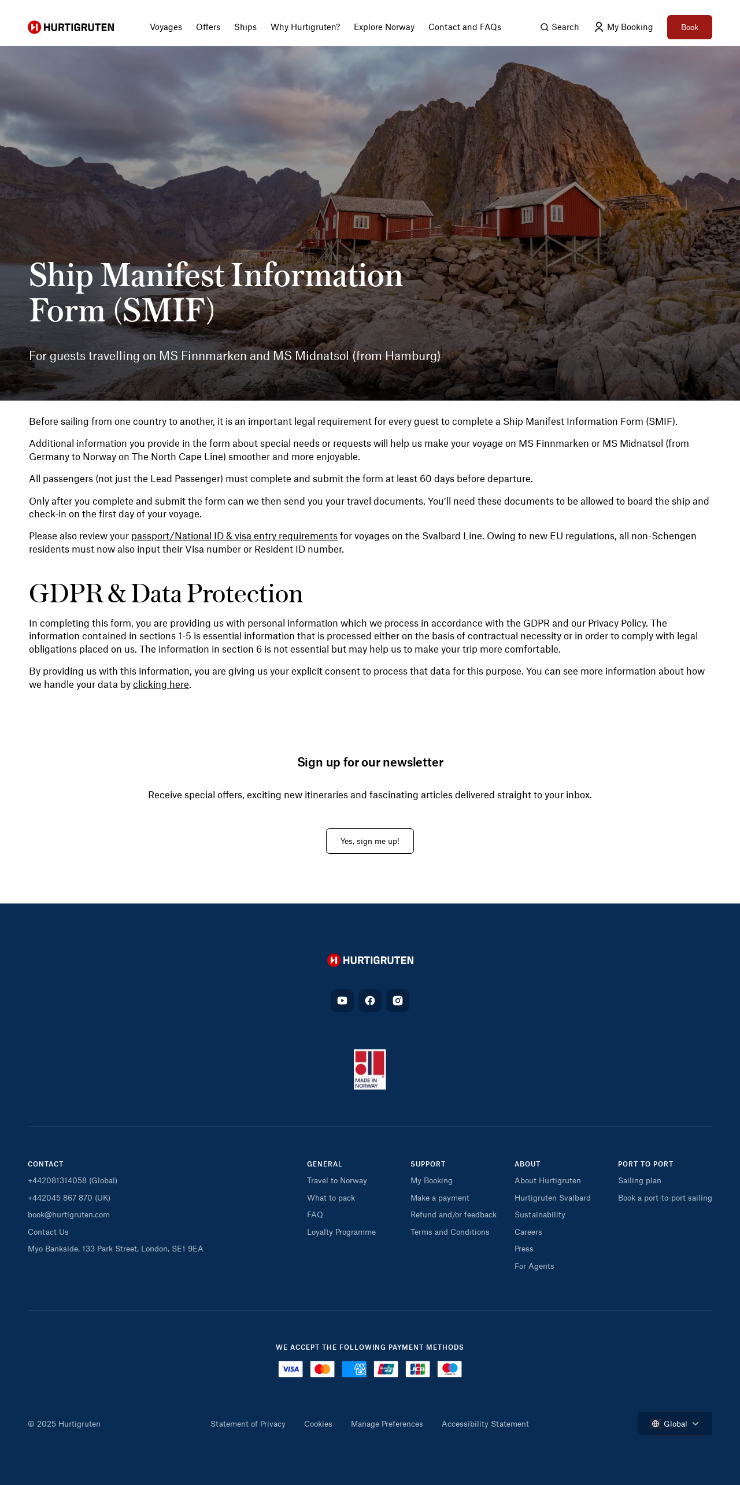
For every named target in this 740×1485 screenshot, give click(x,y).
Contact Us (48, 1231)
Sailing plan (639, 1180)
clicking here (161, 684)
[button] (354, 1167)
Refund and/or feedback (453, 1214)
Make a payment (439, 1197)
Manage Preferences (387, 1423)
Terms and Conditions (450, 1231)
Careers (528, 1231)
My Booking (431, 1180)
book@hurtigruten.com (69, 1214)
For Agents (534, 1266)
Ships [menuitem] (245, 26)
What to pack (331, 1197)
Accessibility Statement (485, 1423)
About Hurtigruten (548, 1180)
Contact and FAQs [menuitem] (464, 26)
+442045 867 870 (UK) (69, 1197)
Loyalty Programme (341, 1231)
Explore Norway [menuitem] (384, 26)
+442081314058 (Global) (72, 1180)
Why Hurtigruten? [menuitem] (305, 26)
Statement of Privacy (248, 1423)
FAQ (315, 1214)
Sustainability (540, 1214)
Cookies (318, 1423)
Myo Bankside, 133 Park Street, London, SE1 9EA (116, 1248)
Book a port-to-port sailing (665, 1197)
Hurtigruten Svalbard (553, 1197)
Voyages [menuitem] (166, 26)
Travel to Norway (337, 1180)
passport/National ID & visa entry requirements (234, 535)
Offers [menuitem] (208, 26)
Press (524, 1248)
